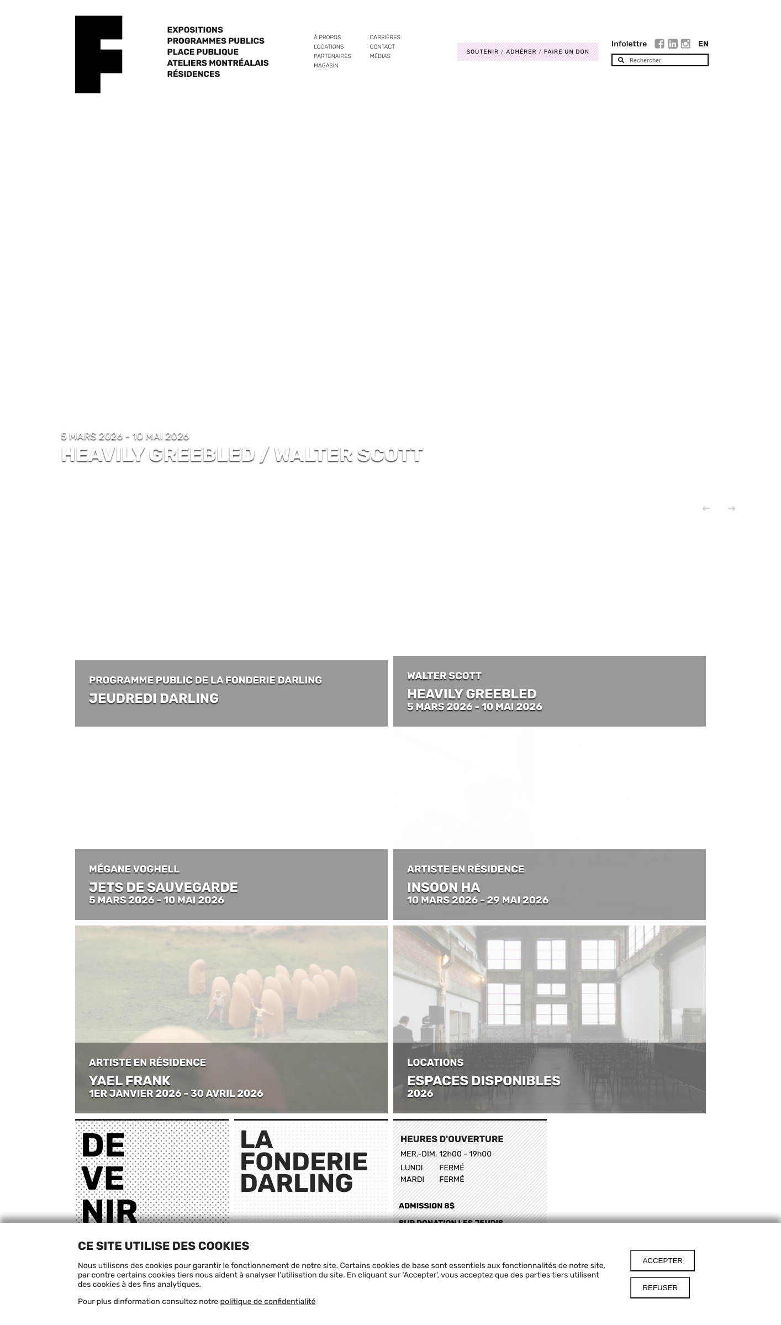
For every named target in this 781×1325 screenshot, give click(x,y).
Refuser (660, 1288)
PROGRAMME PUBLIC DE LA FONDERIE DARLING (205, 680)
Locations (329, 46)
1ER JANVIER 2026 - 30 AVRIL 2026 (176, 1093)
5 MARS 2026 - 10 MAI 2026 (474, 707)
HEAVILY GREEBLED (471, 694)
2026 (420, 1093)
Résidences (193, 74)
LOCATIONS (435, 1062)
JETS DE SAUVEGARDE (163, 887)
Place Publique (203, 52)
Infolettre (629, 44)
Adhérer (521, 51)
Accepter (662, 1260)
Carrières (385, 37)
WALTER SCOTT (444, 676)
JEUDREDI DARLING (154, 698)
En (703, 44)
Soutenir (482, 51)
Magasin (326, 65)
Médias (380, 56)
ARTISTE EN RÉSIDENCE (466, 869)
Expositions (195, 30)
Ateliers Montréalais (218, 63)
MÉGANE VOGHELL (134, 869)
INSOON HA (444, 887)
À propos (327, 37)
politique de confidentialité (268, 1301)
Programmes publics (216, 41)
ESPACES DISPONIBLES (484, 1081)
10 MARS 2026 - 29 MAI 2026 (477, 900)
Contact (382, 46)
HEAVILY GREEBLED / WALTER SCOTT (242, 454)
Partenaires (332, 56)
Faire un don (566, 51)
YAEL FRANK (130, 1081)
